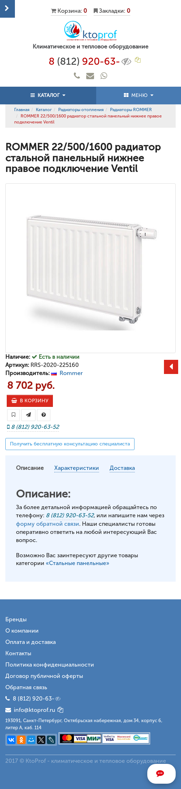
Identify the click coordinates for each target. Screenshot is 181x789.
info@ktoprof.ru (30, 710)
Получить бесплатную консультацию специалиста (70, 444)
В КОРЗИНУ (29, 401)
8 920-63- (91, 61)
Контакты (18, 653)
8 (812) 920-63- (37, 699)
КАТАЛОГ (48, 95)
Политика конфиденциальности (49, 664)
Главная (21, 109)
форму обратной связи (47, 523)
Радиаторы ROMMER (131, 109)
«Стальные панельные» (77, 563)
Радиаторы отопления (81, 109)
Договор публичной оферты (44, 676)
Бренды (16, 619)
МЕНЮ (138, 95)
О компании (22, 630)
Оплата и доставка (30, 642)
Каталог (44, 109)
